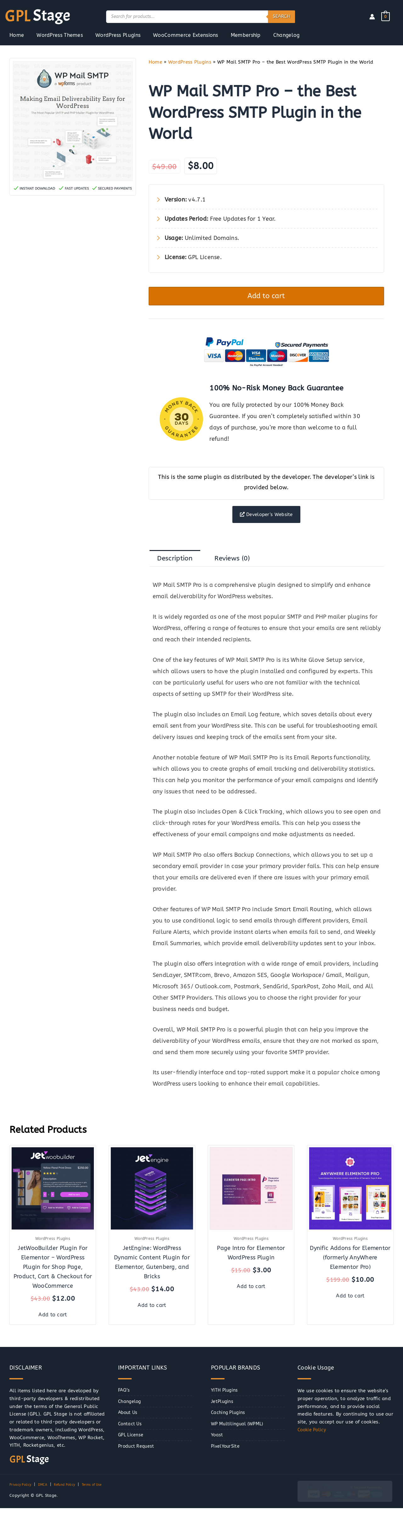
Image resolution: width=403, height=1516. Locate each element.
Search (281, 16)
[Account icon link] (372, 17)
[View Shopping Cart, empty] (385, 16)
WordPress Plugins (189, 62)
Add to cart (266, 297)
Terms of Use (103, 1492)
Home (155, 62)
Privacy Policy (22, 1492)
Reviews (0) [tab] (241, 567)
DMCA (47, 1492)
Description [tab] (178, 567)
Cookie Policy (313, 1437)
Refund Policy (71, 1492)
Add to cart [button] (52, 1322)
